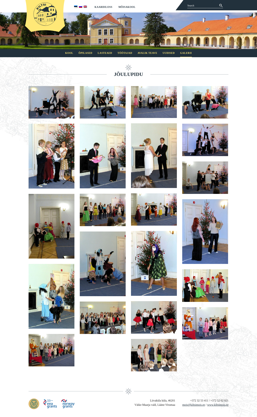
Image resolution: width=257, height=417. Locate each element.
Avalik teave (147, 53)
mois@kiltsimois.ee (193, 404)
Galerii (186, 53)
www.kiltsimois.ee (217, 404)
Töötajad (124, 53)
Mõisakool (126, 7)
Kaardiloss (103, 7)
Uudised (169, 53)
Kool (69, 53)
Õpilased (85, 53)
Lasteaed (105, 53)
